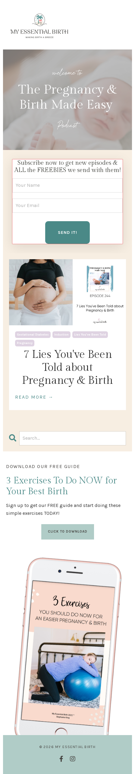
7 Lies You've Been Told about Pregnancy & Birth (67, 367)
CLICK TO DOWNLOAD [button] (67, 532)
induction (61, 334)
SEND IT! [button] (67, 232)
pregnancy (25, 343)
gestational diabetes (33, 334)
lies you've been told (90, 334)
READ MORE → (34, 397)
